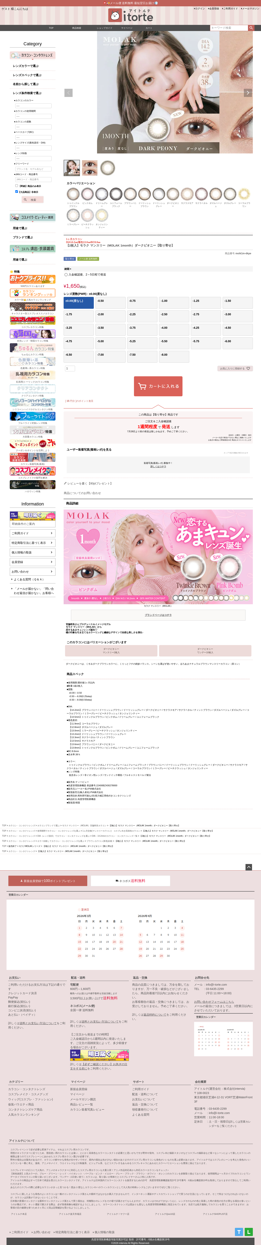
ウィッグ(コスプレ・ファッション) (30, 1099)
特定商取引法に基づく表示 (29, 542)
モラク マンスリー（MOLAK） (158, 611)
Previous (68, 93)
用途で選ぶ (20, 228)
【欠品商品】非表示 (26, 192)
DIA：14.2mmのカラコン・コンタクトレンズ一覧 (114, 836)
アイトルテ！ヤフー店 (118, 1214)
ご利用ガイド (230, 8)
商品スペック (75, 674)
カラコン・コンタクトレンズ (22, 825)
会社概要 (200, 1081)
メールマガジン (250, 8)
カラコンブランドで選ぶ (48, 825)
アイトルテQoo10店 (165, 1214)
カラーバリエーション (81, 183)
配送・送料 (78, 977)
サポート (138, 1081)
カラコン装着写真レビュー (87, 1109)
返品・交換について (145, 1104)
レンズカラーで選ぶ (26, 66)
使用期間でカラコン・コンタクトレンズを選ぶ (58, 831)
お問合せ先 (202, 977)
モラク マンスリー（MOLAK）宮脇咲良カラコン (84, 825)
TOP (4, 825)
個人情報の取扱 (22, 552)
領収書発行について (145, 1109)
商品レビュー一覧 (81, 1104)
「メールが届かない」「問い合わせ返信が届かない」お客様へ (34, 591)
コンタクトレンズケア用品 (25, 1109)
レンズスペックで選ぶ (27, 75)
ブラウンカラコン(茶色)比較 (100, 841)
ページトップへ (249, 867)
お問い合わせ (20, 571)
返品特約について (155, 1014)
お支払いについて (143, 1099)
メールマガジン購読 (83, 1099)
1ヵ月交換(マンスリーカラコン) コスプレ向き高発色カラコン (111, 831)
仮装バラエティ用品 (21, 1104)
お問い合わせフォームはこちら (214, 1001)
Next (248, 93)
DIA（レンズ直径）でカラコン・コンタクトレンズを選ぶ (63, 836)
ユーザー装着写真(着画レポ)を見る (157, 451)
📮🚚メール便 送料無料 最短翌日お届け (130, 3)
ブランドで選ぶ (23, 237)
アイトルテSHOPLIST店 (215, 1214)
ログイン (200, 8)
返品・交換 (140, 977)
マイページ (78, 1081)
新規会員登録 (78, 1089)
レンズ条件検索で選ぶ (27, 93)
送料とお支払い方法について (38, 1023)
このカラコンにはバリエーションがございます (97, 642)
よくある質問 (140, 1114)
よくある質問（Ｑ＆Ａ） (29, 579)
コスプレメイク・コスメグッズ (28, 1094)
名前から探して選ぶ (26, 84)
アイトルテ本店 (19, 1214)
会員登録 (214, 8)
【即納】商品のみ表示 (28, 186)
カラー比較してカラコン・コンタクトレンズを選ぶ (60, 841)
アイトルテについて (22, 1140)
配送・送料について (145, 1094)
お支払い (14, 977)
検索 (251, 28)
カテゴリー (16, 1081)
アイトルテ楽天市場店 (70, 1214)
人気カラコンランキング (24, 1114)
